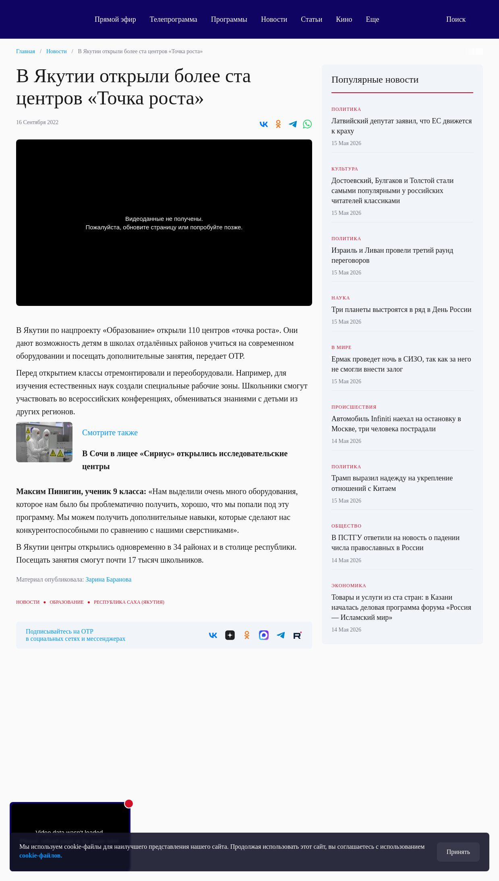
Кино (344, 19)
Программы (229, 19)
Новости (274, 19)
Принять (458, 851)
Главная (25, 51)
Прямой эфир (115, 19)
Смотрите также (110, 432)
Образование (66, 602)
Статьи (311, 19)
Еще (377, 19)
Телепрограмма (173, 19)
